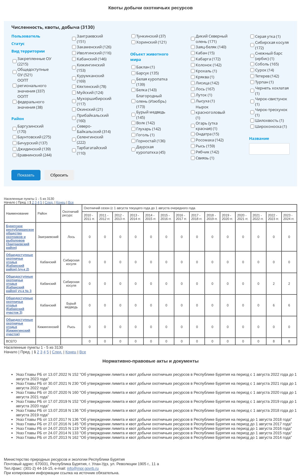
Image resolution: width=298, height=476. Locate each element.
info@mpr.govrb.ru (82, 468)
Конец (60, 202)
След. (49, 202)
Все (71, 202)
